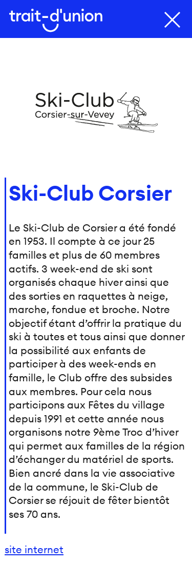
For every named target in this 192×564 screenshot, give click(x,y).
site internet (34, 549)
